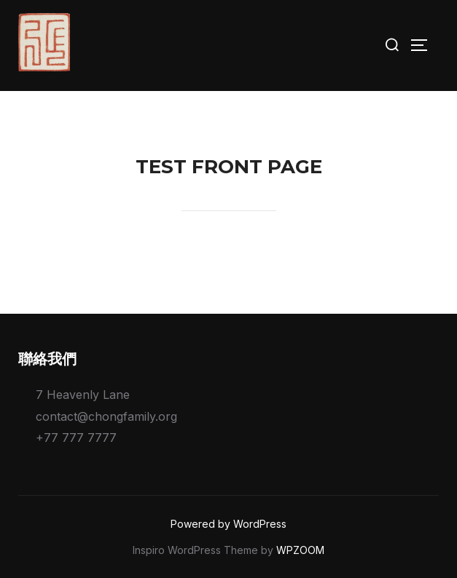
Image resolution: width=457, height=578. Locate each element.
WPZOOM (300, 550)
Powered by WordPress (228, 524)
